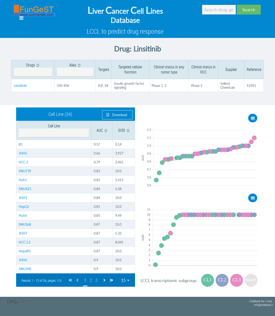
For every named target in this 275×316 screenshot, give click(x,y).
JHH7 (23, 233)
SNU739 (25, 171)
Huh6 (23, 215)
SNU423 (25, 189)
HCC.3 (23, 162)
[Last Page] (111, 280)
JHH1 (23, 198)
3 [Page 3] (96, 280)
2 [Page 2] (91, 280)
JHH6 (23, 260)
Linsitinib (20, 86)
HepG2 (24, 207)
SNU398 (25, 269)
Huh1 (23, 180)
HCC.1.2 (25, 242)
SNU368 (25, 224)
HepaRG (25, 251)
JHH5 (23, 153)
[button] (249, 10)
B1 (21, 144)
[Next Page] (104, 280)
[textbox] (219, 10)
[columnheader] (33, 69)
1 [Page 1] (85, 280)
